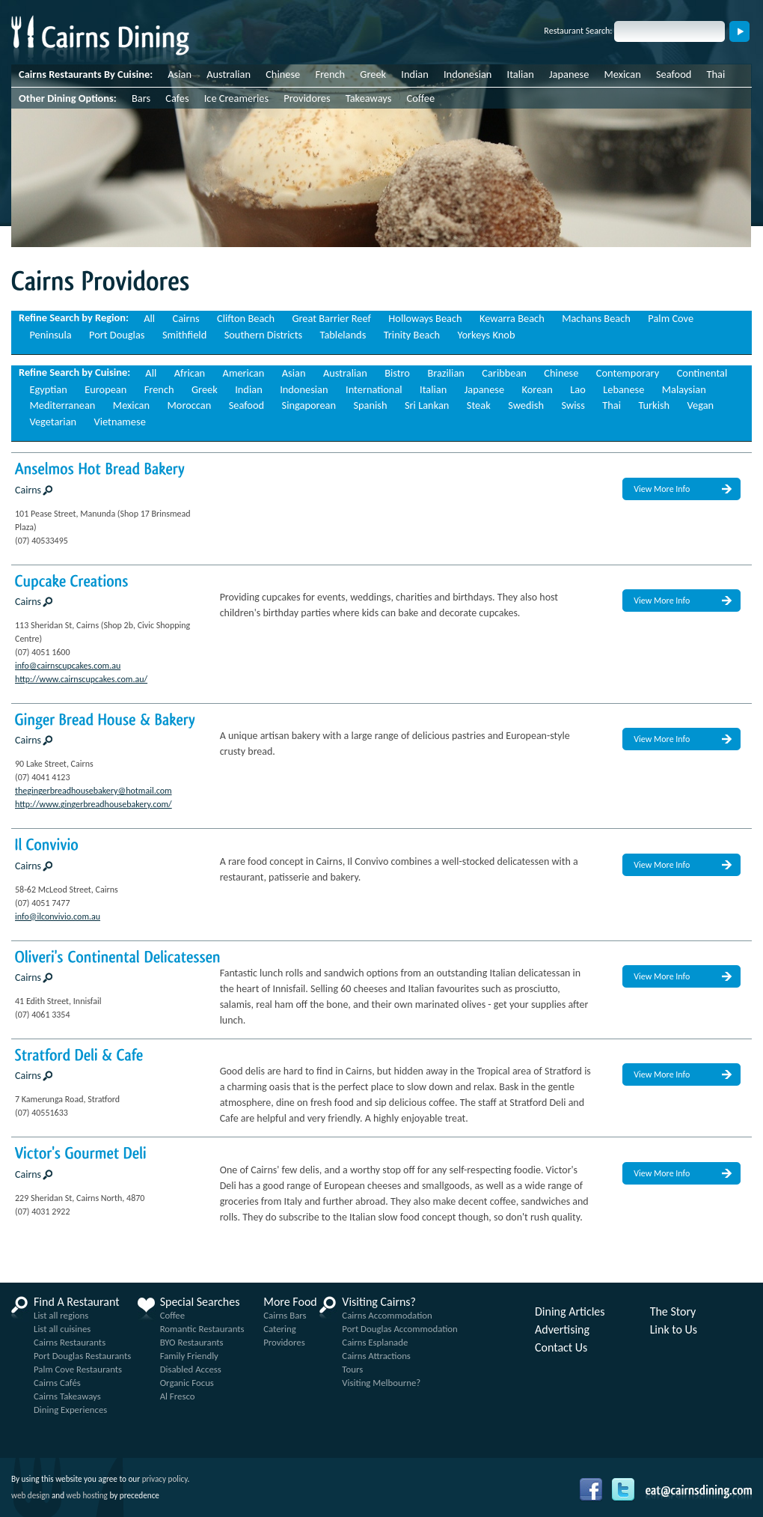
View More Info (662, 489)
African (189, 373)
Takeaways (369, 98)
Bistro (397, 373)
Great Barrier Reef (331, 318)
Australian (228, 74)
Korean (537, 389)
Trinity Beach (412, 334)
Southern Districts (263, 334)
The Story (673, 1312)
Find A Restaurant (77, 1302)
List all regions (61, 1315)
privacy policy (165, 1479)
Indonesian (467, 74)
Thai (716, 74)
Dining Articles (570, 1312)
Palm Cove (670, 318)
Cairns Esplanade (375, 1342)
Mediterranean (62, 405)
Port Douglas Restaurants (82, 1355)
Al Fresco (177, 1396)
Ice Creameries (236, 98)
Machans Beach (596, 318)
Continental (702, 373)
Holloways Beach (425, 318)
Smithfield (184, 334)
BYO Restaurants (192, 1342)
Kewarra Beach (512, 318)
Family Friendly (189, 1355)
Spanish (370, 405)
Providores (307, 98)
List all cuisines (62, 1328)
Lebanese (623, 389)
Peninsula (50, 334)
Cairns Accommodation (387, 1315)
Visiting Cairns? (379, 1302)
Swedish (526, 405)
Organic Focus (187, 1382)
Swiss (572, 405)
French (330, 74)
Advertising (562, 1330)
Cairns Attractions (376, 1355)
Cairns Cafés (57, 1382)
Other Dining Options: (68, 98)
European (105, 389)
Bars (141, 98)
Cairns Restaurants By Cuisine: (86, 74)
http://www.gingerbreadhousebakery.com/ (93, 804)
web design (30, 1495)
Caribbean (504, 373)
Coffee (421, 98)
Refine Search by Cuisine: (74, 372)
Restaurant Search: (578, 30)
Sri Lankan (427, 405)
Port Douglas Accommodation (399, 1328)
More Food (289, 1302)
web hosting (87, 1495)
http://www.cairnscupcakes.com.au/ (81, 679)
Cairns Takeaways (67, 1396)
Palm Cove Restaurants (78, 1369)
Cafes (177, 98)
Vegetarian (52, 421)
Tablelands (343, 334)
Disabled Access (190, 1369)
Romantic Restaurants (202, 1328)
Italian (520, 74)
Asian (179, 74)
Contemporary (627, 373)
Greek (373, 74)
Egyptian (48, 389)
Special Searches (200, 1302)
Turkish (653, 405)
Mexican (622, 74)
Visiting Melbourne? (381, 1382)
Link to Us (673, 1330)
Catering (279, 1328)
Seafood (673, 74)
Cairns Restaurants (69, 1342)
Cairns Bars (284, 1315)
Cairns (186, 318)
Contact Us (561, 1348)
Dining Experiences (70, 1409)
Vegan (700, 405)
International (374, 389)
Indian (415, 74)
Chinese (283, 74)
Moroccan (189, 405)
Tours (352, 1369)
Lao (578, 389)
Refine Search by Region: (74, 317)
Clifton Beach (246, 318)
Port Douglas (116, 334)
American (244, 373)
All (149, 318)
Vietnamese (120, 421)
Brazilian (446, 373)
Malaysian (684, 389)
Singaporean (309, 405)
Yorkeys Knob (486, 334)
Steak (479, 405)
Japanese (569, 74)
